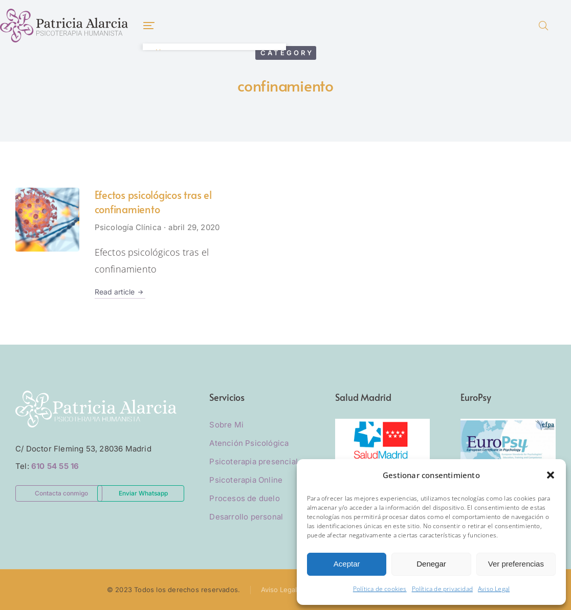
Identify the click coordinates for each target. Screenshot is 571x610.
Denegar (431, 563)
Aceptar (347, 563)
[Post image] (47, 220)
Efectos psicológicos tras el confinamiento (153, 202)
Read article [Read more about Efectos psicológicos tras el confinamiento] (120, 292)
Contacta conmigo (61, 493)
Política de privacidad (442, 588)
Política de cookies (380, 588)
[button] (550, 475)
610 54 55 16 (55, 466)
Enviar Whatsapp (143, 493)
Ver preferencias (516, 563)
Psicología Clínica (128, 227)
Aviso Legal (494, 588)
